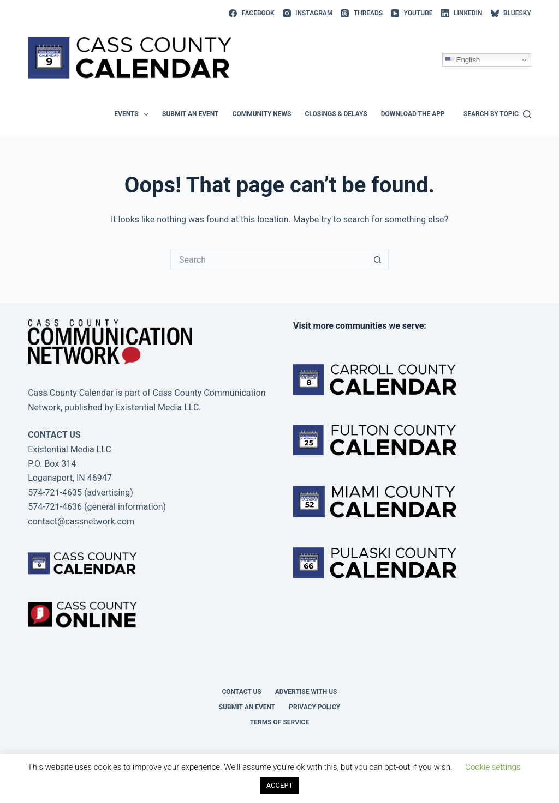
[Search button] (378, 259)
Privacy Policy (314, 707)
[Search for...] (268, 259)
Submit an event (190, 114)
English (462, 60)
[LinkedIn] (462, 13)
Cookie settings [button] (492, 767)
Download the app (413, 114)
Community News (262, 114)
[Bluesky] (511, 13)
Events (133, 114)
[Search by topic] (497, 114)
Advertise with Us (306, 692)
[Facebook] (251, 13)
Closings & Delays (336, 114)
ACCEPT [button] (279, 785)
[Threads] (362, 13)
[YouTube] (411, 13)
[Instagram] (308, 13)
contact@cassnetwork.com (81, 521)
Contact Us (241, 692)
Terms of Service (279, 722)
